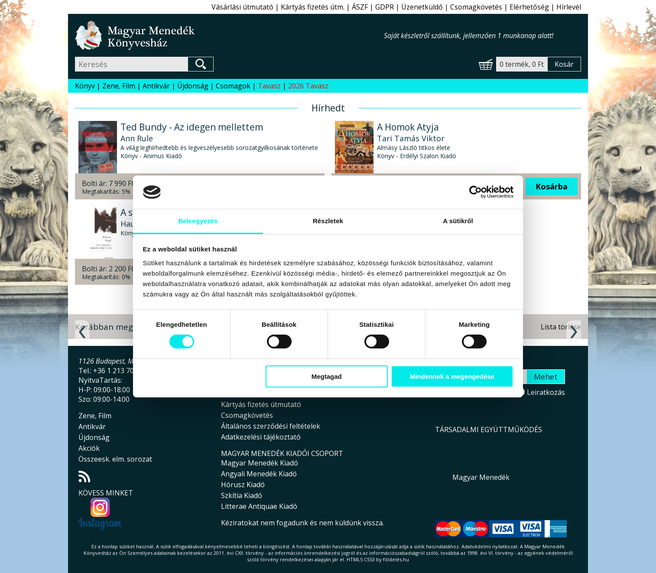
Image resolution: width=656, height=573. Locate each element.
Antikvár (156, 86)
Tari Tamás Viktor (411, 138)
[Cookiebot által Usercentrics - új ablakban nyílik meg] (475, 192)
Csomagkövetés (476, 7)
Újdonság (192, 86)
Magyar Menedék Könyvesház (229, 35)
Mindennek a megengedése (452, 376)
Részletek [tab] (328, 221)
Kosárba (552, 186)
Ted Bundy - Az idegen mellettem (191, 127)
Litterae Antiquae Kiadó (259, 506)
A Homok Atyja (408, 127)
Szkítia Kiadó (241, 495)
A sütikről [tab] (458, 221)
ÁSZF (360, 7)
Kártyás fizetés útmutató (261, 404)
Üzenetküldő (422, 7)
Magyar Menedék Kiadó (259, 463)
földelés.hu (396, 559)
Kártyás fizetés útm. (312, 7)
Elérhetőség (529, 7)
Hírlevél (568, 7)
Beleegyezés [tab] (198, 221)
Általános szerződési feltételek (270, 426)
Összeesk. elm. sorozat (115, 459)
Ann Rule (136, 138)
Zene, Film (118, 86)
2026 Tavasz (308, 86)
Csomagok (233, 86)
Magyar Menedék (481, 477)
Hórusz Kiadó (243, 484)
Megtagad (327, 376)
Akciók (89, 448)
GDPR (384, 7)
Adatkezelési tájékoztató (261, 437)
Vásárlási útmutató (242, 7)
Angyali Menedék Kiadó (259, 474)
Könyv (85, 86)
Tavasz (269, 86)
